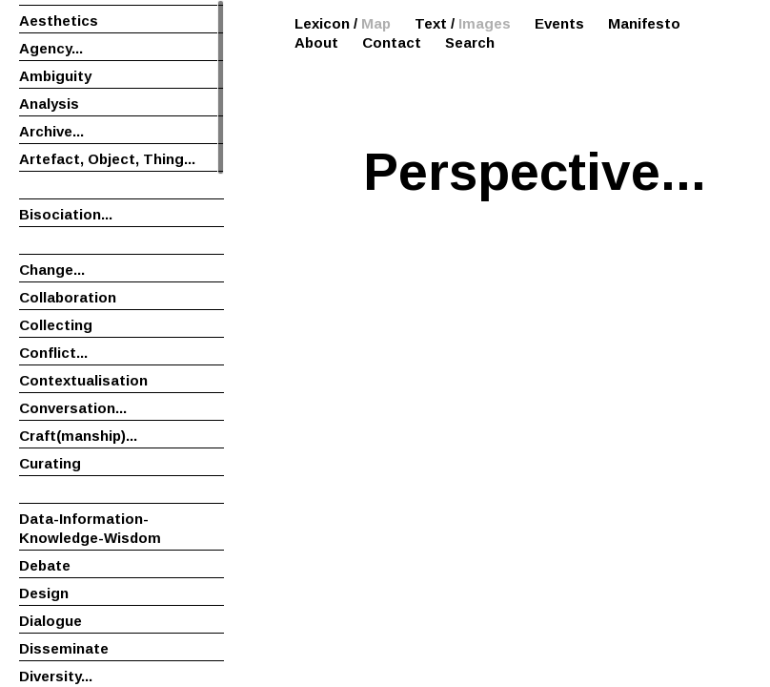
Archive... (51, 131)
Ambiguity (55, 76)
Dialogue (50, 621)
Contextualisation (83, 380)
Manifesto (644, 23)
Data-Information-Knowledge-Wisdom (90, 528)
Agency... (51, 48)
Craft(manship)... (78, 435)
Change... (52, 269)
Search (470, 42)
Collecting (55, 325)
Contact (391, 42)
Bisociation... (65, 214)
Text (431, 23)
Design (44, 593)
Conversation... (73, 408)
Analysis (49, 103)
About (316, 42)
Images (484, 23)
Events (559, 23)
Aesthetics (58, 20)
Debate (45, 565)
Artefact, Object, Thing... (107, 159)
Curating (50, 463)
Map (376, 23)
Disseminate (64, 648)
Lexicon (322, 23)
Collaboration (67, 297)
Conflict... (53, 352)
